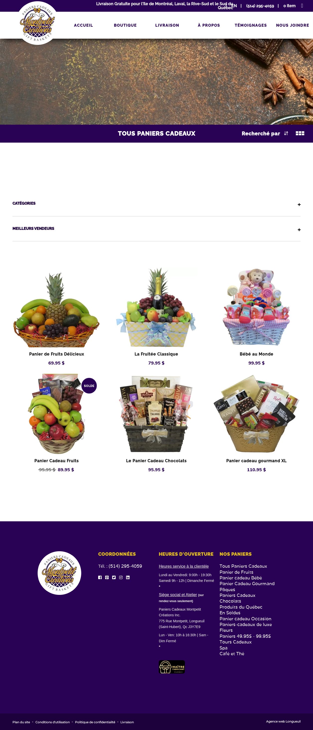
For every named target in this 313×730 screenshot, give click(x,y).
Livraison (167, 25)
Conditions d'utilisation (52, 722)
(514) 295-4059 (125, 566)
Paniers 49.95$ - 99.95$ (245, 636)
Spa (224, 648)
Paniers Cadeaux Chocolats (237, 598)
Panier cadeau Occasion (245, 619)
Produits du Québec (241, 607)
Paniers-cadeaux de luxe (246, 624)
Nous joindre (292, 25)
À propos (209, 25)
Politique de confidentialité (95, 722)
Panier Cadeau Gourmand (247, 583)
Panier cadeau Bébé (241, 578)
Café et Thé (232, 653)
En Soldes (230, 613)
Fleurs (226, 630)
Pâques (227, 589)
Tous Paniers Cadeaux (243, 566)
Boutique (125, 25)
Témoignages (251, 25)
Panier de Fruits (236, 572)
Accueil (83, 25)
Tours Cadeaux (236, 642)
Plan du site (21, 722)
